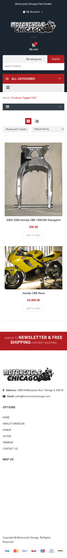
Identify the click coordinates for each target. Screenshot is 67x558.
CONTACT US (10, 448)
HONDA (7, 430)
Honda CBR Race (34, 293)
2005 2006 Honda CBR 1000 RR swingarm (33, 220)
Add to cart (33, 235)
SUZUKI (7, 436)
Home (6, 97)
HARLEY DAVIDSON (13, 423)
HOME (6, 417)
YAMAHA (8, 442)
